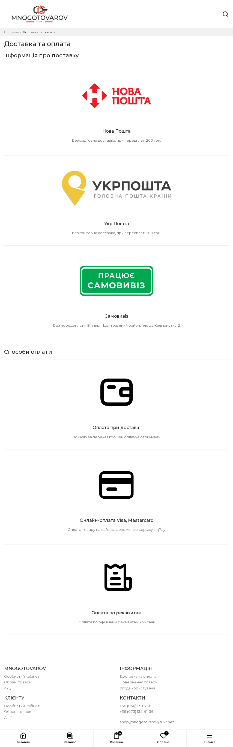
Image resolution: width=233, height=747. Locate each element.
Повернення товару (138, 682)
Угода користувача (137, 688)
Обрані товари (17, 682)
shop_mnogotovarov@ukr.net (147, 722)
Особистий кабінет (22, 676)
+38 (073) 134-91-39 (137, 712)
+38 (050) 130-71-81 (136, 706)
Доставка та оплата (138, 676)
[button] (70, 738)
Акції (8, 688)
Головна (11, 32)
